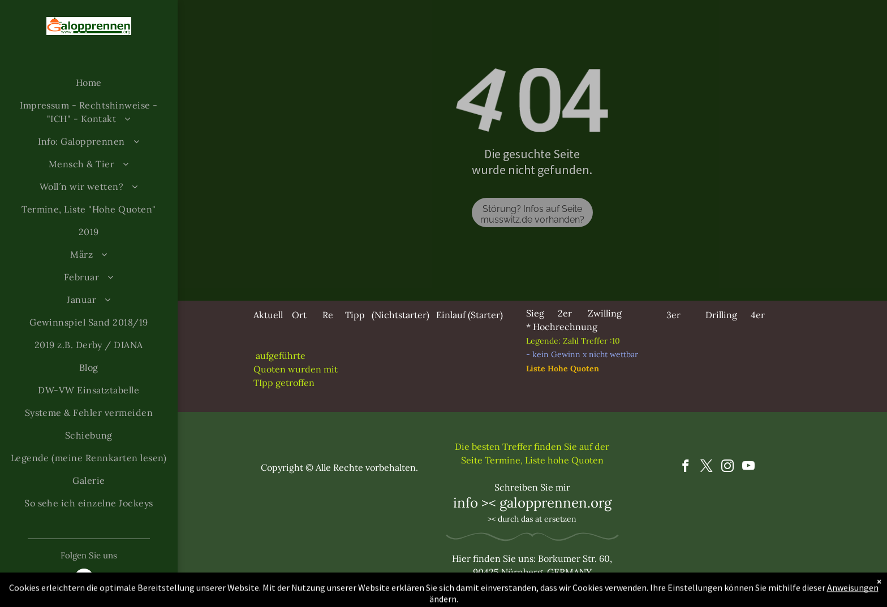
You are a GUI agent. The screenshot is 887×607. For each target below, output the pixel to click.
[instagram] (727, 467)
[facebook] (686, 467)
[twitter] (706, 467)
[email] (84, 579)
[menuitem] (88, 82)
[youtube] (748, 467)
